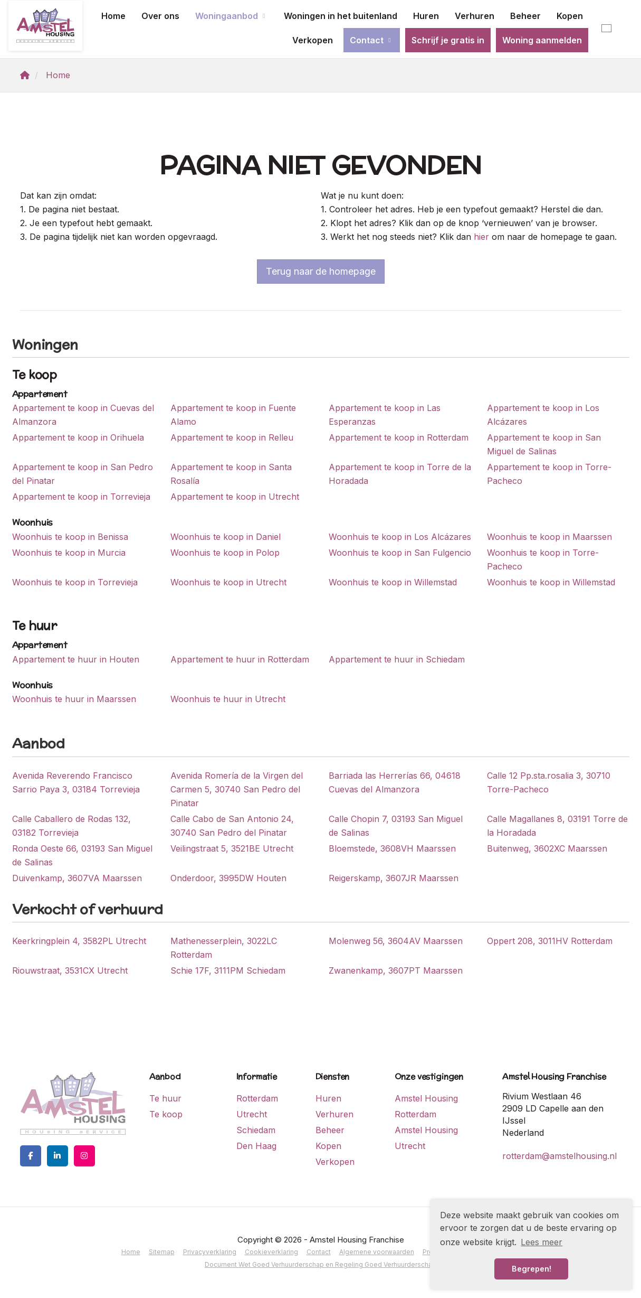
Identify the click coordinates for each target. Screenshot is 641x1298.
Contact (372, 40)
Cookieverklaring (271, 1252)
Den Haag (256, 1146)
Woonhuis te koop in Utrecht (228, 582)
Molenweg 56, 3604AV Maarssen (396, 941)
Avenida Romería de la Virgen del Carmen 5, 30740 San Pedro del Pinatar (236, 789)
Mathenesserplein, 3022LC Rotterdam (223, 948)
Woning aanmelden (542, 40)
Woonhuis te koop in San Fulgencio (400, 552)
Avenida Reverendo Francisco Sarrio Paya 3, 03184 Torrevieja (76, 782)
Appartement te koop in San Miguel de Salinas (544, 444)
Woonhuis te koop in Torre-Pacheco (543, 559)
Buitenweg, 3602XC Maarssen (547, 848)
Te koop (166, 1114)
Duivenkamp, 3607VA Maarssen (77, 878)
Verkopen (312, 40)
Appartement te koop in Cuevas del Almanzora (83, 415)
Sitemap (162, 1252)
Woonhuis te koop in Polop (225, 552)
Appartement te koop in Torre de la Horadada (400, 474)
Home (113, 16)
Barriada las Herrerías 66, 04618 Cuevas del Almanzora (395, 782)
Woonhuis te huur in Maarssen (74, 699)
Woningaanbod (231, 16)
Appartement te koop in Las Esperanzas (385, 415)
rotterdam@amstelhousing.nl (559, 1156)
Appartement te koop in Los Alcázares (543, 415)
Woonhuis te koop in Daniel (225, 536)
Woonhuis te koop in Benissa (70, 536)
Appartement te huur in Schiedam (397, 659)
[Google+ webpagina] (84, 1155)
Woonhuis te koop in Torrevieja (75, 582)
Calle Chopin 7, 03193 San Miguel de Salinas (396, 826)
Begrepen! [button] (531, 1268)
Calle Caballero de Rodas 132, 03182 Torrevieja (71, 826)
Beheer (525, 16)
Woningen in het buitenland (340, 16)
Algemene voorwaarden (376, 1252)
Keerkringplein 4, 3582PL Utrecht (79, 941)
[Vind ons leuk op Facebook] (30, 1155)
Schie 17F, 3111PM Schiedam (227, 970)
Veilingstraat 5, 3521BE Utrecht (231, 848)
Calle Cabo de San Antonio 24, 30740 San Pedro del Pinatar (232, 826)
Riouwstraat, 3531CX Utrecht (70, 970)
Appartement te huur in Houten (75, 659)
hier (481, 236)
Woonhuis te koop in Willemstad (393, 582)
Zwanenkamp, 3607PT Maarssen (396, 970)
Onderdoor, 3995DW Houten (228, 878)
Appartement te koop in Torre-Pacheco (549, 474)
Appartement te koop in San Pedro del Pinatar (82, 474)
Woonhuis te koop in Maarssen (549, 536)
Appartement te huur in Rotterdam (239, 659)
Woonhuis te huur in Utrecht (227, 699)
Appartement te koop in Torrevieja (81, 496)
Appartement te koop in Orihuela (78, 437)
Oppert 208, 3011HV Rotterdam (550, 941)
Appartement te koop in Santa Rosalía (231, 474)
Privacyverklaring (209, 1252)
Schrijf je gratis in (448, 40)
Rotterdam (257, 1098)
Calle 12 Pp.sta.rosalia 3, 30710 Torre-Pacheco (548, 782)
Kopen (570, 16)
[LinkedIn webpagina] (57, 1155)
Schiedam (255, 1130)
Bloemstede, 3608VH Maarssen (392, 848)
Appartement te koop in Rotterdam (398, 437)
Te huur (165, 1098)
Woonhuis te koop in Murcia (69, 552)
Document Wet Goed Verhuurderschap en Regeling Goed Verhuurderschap (320, 1264)
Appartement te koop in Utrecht (234, 496)
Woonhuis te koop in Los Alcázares (400, 536)
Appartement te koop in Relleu (231, 437)
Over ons (160, 16)
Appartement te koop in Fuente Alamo (233, 415)
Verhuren (474, 16)
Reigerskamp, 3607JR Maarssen (393, 878)
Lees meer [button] (541, 1242)
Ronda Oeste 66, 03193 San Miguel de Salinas (82, 855)
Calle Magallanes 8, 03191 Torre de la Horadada (557, 826)
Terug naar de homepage (321, 271)
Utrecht (251, 1114)
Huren (426, 16)
